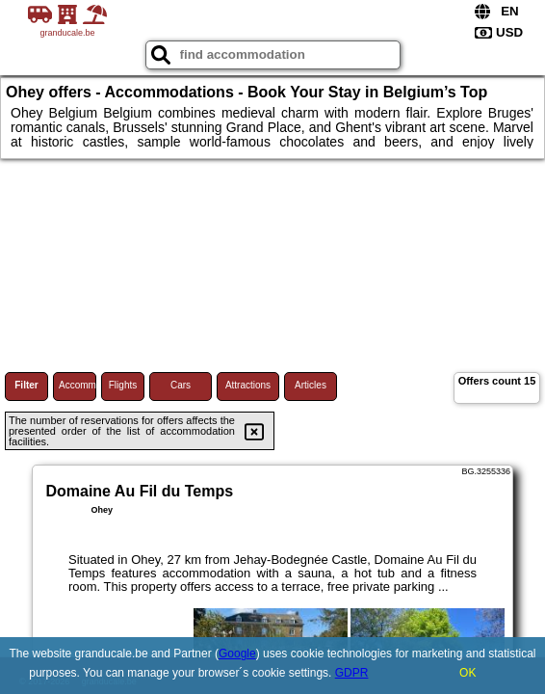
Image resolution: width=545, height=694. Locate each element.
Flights (123, 385)
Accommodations (77, 385)
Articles (310, 385)
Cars (180, 385)
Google (237, 653)
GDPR (352, 673)
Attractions (248, 385)
